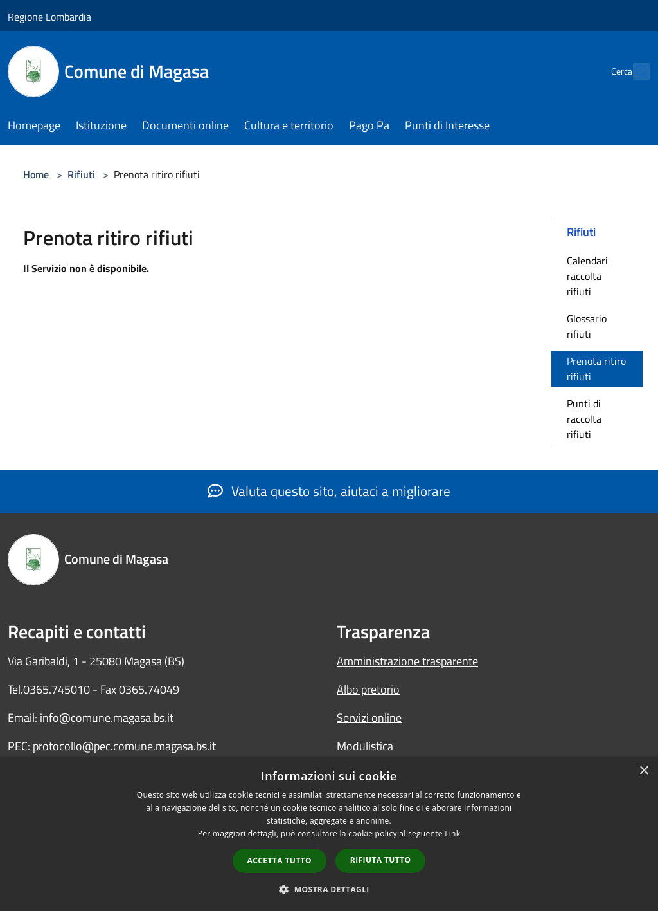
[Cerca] (634, 71)
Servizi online (369, 717)
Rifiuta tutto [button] (380, 859)
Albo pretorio (368, 689)
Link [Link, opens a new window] (452, 833)
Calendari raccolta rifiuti (587, 276)
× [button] (643, 771)
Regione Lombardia (49, 16)
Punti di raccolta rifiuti (584, 419)
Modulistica (365, 746)
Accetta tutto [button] (279, 860)
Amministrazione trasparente (407, 661)
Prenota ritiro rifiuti (596, 368)
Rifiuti (81, 174)
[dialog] (329, 834)
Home (36, 174)
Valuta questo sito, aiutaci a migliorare (329, 491)
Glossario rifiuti (587, 326)
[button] (329, 889)
